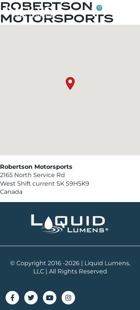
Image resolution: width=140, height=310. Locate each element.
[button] (127, 12)
